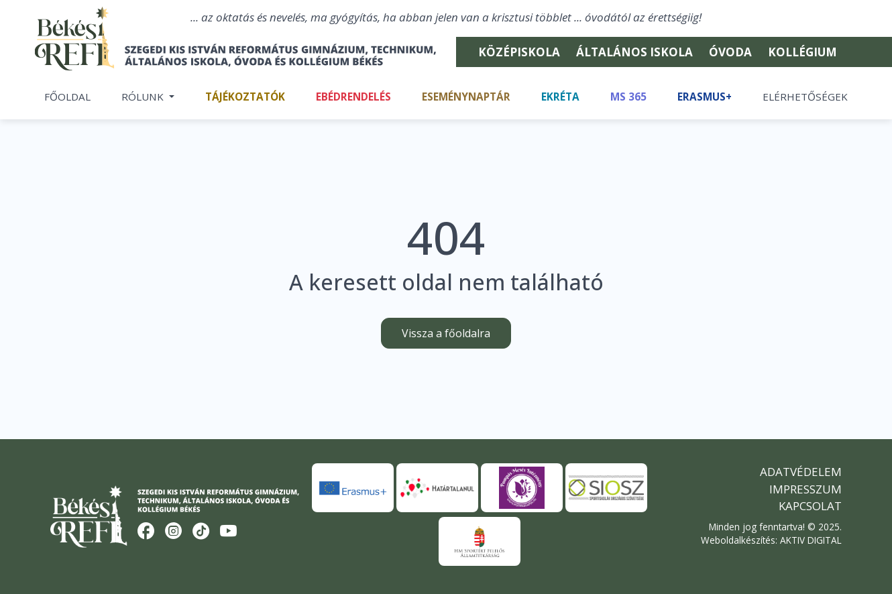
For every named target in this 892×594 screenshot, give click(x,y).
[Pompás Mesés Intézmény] (521, 488)
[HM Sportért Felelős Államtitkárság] (479, 541)
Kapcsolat (810, 506)
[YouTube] (228, 531)
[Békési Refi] (243, 55)
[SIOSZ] (606, 488)
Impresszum (805, 489)
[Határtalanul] (437, 488)
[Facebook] (146, 531)
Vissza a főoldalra (446, 333)
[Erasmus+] (352, 488)
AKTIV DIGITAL (811, 540)
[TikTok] (201, 531)
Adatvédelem (801, 471)
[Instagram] (173, 531)
